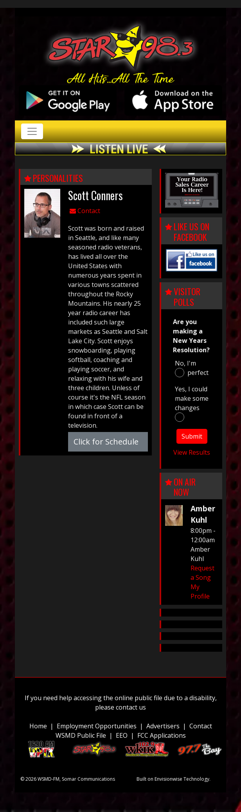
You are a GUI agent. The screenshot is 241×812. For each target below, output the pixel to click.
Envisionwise (168, 779)
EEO (122, 735)
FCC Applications (161, 735)
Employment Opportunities (97, 726)
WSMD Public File (81, 735)
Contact (85, 210)
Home (38, 726)
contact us (131, 707)
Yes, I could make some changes (192, 403)
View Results (191, 452)
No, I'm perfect (192, 368)
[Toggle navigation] (32, 131)
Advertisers (163, 726)
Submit (192, 436)
